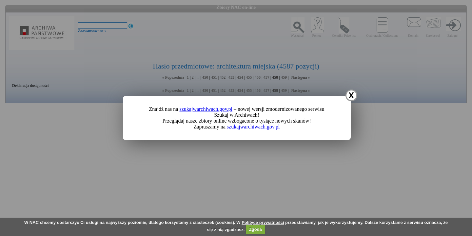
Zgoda (255, 229)
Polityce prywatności (263, 222)
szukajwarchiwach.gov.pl (205, 109)
